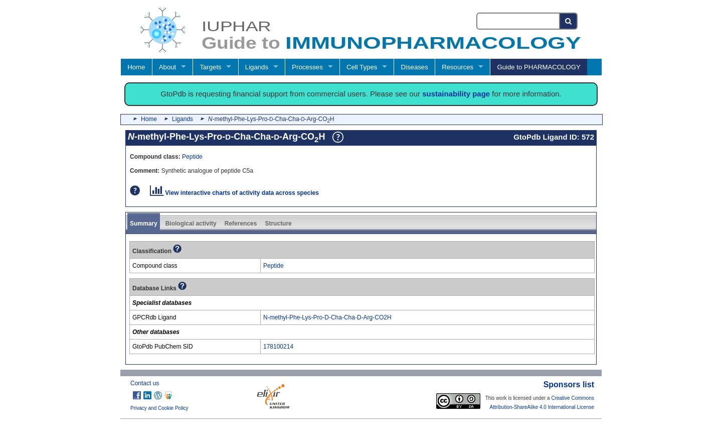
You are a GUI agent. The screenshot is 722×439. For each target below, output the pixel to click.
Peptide (192, 156)
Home (136, 67)
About (167, 67)
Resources (457, 67)
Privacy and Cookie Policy (159, 408)
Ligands (256, 67)
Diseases (414, 67)
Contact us (144, 383)
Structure (278, 223)
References (241, 223)
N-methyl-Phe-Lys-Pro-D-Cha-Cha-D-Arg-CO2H (327, 317)
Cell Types (361, 67)
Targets (210, 67)
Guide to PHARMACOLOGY (538, 67)
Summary (143, 223)
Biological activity (191, 223)
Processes (307, 67)
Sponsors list (569, 384)
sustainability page (456, 93)
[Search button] (569, 21)
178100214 (278, 346)
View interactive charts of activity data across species (234, 192)
